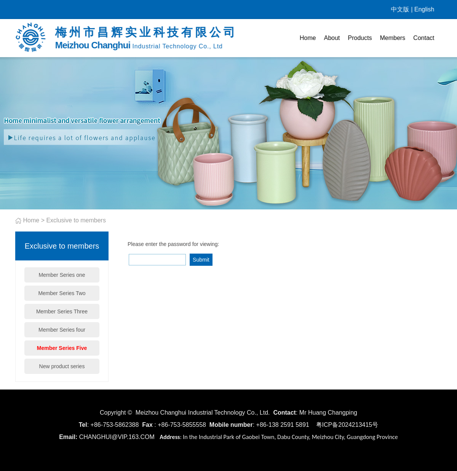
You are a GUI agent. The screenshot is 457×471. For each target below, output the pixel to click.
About (332, 38)
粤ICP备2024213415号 (347, 425)
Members (393, 38)
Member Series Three (62, 311)
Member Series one (61, 275)
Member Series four (61, 330)
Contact (424, 38)
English (424, 9)
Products (360, 38)
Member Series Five (62, 348)
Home (308, 38)
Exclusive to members (76, 220)
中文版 (400, 9)
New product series (62, 366)
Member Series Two (61, 293)
